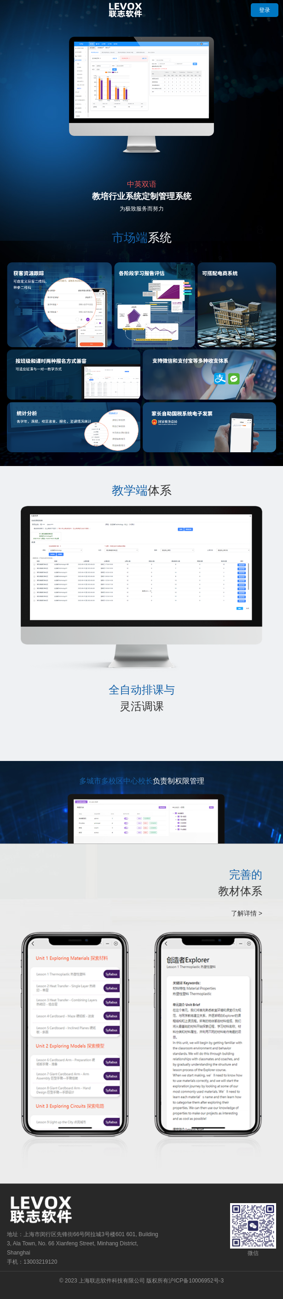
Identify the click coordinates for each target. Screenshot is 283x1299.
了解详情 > (246, 913)
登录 (264, 10)
